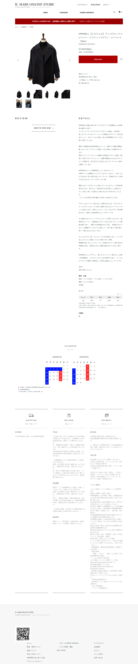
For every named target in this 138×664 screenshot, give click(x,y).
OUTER (33, 27)
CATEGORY (64, 12)
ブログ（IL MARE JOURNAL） (92, 617)
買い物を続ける (84, 83)
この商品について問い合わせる (89, 80)
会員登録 (115, 621)
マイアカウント (82, 4)
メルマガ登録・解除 (88, 621)
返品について (83, 74)
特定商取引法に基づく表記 (88, 77)
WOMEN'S (25, 27)
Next (69, 60)
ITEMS (45, 12)
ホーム (17, 27)
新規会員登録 (95, 4)
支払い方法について (60, 628)
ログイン (106, 4)
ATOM (88, 624)
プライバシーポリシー (61, 635)
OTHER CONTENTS (87, 12)
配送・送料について (60, 621)
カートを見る (116, 628)
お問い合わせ (116, 632)
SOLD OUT (98, 59)
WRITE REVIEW (42, 132)
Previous (18, 60)
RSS (83, 624)
